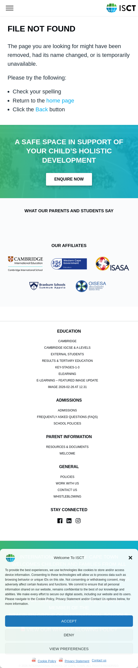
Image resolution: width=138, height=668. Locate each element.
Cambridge (67, 327)
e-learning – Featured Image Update (67, 367)
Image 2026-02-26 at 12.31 (67, 373)
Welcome (67, 439)
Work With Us (67, 469)
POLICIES (67, 463)
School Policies (67, 409)
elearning (67, 360)
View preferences (68, 649)
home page (60, 100)
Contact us (99, 660)
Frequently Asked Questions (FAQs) (67, 403)
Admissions (67, 396)
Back (41, 109)
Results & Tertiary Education (67, 347)
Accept (69, 621)
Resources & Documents (67, 433)
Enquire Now (69, 179)
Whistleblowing (67, 482)
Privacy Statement (77, 661)
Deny (69, 635)
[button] (130, 557)
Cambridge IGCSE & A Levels (67, 334)
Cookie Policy (47, 661)
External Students (67, 340)
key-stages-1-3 (67, 354)
